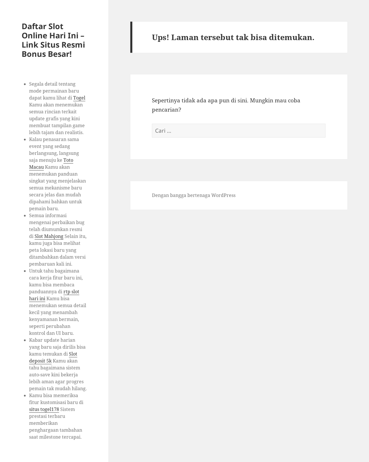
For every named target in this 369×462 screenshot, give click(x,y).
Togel (79, 98)
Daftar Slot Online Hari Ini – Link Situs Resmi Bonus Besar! (53, 40)
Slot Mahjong (49, 236)
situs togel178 (44, 409)
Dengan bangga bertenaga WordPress (194, 195)
